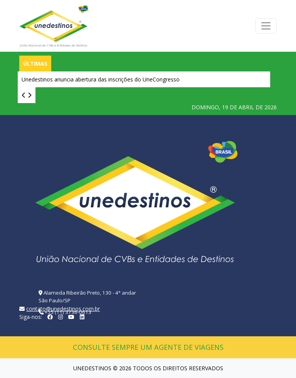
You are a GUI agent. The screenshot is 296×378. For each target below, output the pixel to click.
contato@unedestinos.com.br (63, 308)
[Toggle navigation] (266, 26)
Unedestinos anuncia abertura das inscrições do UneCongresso (101, 79)
